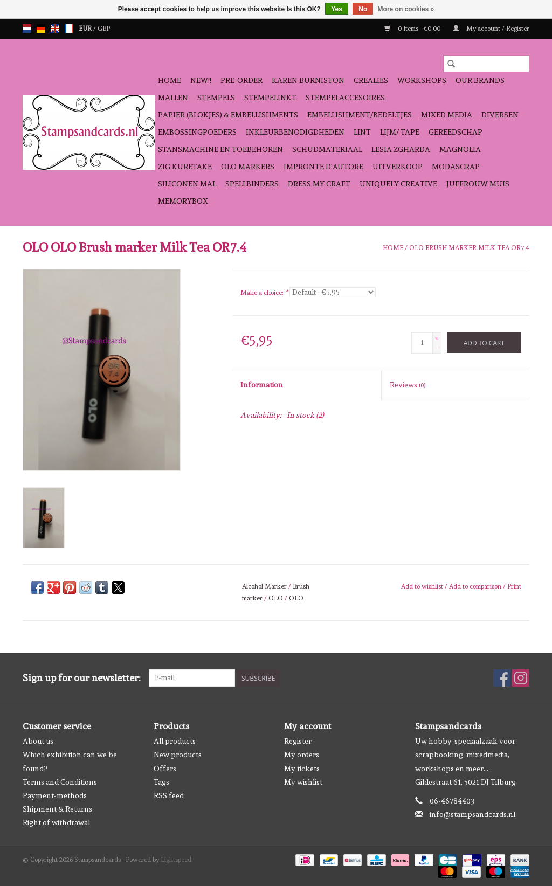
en (55, 28)
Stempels (216, 97)
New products (178, 754)
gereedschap (455, 132)
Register (298, 741)
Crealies (371, 80)
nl (27, 28)
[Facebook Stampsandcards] (501, 678)
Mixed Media (446, 114)
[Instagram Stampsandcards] (520, 678)
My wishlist (303, 782)
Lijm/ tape (399, 132)
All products (175, 741)
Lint (362, 132)
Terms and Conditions (60, 782)
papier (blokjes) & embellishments (228, 114)
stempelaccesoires (345, 97)
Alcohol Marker (264, 586)
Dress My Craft (319, 183)
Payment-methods (55, 795)
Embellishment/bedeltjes (359, 114)
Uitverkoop (397, 166)
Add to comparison (476, 586)
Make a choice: (264, 292)
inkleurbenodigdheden (295, 132)
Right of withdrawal (56, 822)
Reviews (407, 384)
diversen (500, 114)
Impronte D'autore (323, 166)
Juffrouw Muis (477, 183)
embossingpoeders (197, 132)
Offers (165, 768)
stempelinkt (270, 97)
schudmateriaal (327, 149)
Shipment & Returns (57, 809)
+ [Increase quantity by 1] (437, 338)
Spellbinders (252, 183)
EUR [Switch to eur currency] (86, 28)
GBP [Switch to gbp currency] (104, 28)
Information (261, 384)
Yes (336, 9)
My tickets (302, 768)
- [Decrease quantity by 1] (437, 347)
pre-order (241, 80)
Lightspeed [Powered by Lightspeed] (176, 859)
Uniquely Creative (398, 183)
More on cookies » (406, 9)
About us (38, 741)
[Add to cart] (484, 342)
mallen (173, 97)
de (41, 28)
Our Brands (480, 80)
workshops (421, 80)
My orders (301, 754)
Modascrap (456, 166)
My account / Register (491, 28)
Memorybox (183, 201)
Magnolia (460, 149)
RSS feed (169, 795)
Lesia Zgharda (400, 149)
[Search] (486, 63)
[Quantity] (422, 343)
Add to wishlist (423, 586)
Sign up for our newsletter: (82, 677)
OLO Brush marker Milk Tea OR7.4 (469, 248)
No (362, 9)
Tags (161, 782)
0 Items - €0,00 (413, 28)
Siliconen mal (187, 183)
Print (514, 586)
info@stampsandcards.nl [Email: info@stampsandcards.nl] (472, 814)
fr (69, 28)
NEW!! (200, 80)
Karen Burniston (308, 80)
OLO (275, 598)
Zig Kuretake (185, 166)
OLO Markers (247, 166)
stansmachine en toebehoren (220, 149)
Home (169, 80)
